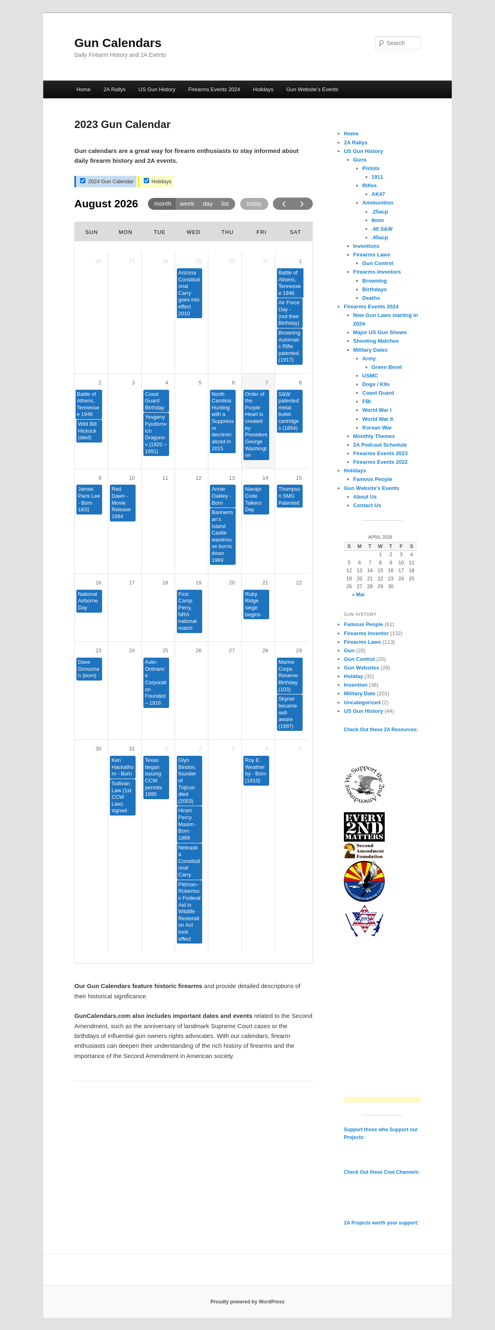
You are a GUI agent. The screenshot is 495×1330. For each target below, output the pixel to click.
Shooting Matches (376, 341)
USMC (370, 376)
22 (299, 583)
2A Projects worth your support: (381, 1223)
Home (83, 89)
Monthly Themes (374, 436)
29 (299, 650)
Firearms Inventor (366, 633)
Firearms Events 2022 (380, 462)
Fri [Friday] (261, 232)
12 (198, 478)
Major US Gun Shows (380, 332)
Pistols (371, 168)
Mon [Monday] (126, 232)
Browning (374, 281)
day (208, 203)
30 (98, 749)
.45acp (380, 237)
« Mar (358, 595)
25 (165, 650)
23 (98, 650)
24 (132, 650)
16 (98, 583)
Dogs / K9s (376, 384)
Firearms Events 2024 (214, 89)
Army (369, 358)
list (225, 203)
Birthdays (374, 289)
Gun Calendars (117, 42)
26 (198, 650)
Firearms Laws (371, 255)
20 (232, 583)
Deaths (371, 298)
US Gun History (156, 89)
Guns (360, 160)
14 (265, 478)
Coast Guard (378, 393)
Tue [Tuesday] (159, 232)
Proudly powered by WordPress (247, 1302)
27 (232, 650)
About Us (365, 497)
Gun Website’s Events (312, 89)
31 (132, 749)
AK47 (378, 194)
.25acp (380, 212)
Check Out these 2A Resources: (381, 729)
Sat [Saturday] (295, 232)
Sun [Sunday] (91, 232)
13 (232, 478)
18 (165, 583)
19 (198, 583)
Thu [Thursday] (227, 232)
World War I (377, 410)
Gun (349, 650)
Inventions (366, 246)
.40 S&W (382, 229)
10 (132, 478)
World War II (377, 419)
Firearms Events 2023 (380, 453)
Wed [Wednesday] (194, 232)
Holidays (263, 89)
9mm (378, 220)
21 (265, 583)
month (163, 203)
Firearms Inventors (377, 272)
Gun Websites (361, 668)
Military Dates (370, 350)
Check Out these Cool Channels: (382, 1172)
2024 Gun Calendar (107, 181)
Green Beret (387, 367)
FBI (366, 401)
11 (165, 478)
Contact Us (367, 505)
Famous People (372, 479)
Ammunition (377, 203)
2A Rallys (114, 89)
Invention (356, 685)
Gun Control (377, 263)
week (187, 203)
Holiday (353, 676)
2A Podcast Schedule (380, 445)
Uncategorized (362, 702)
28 (265, 650)
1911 (378, 177)
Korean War (377, 428)
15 (299, 478)
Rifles (369, 185)
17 (132, 583)
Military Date (359, 693)
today (254, 203)
